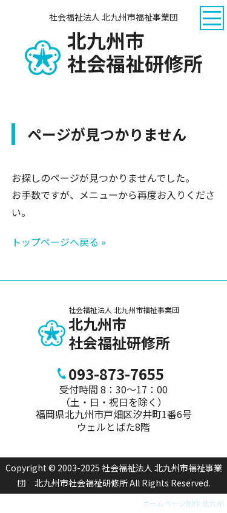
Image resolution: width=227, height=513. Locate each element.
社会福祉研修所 (135, 52)
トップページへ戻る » (59, 241)
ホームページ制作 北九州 (183, 503)
